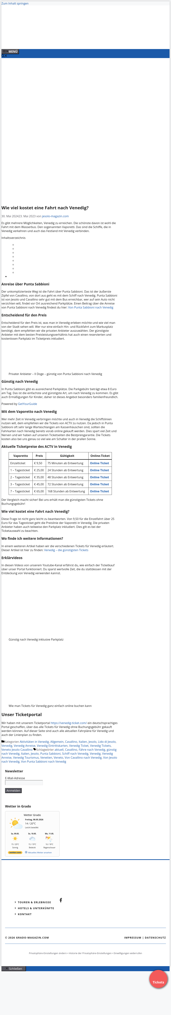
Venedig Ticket (79, 746)
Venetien (46, 758)
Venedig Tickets (100, 746)
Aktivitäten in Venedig (34, 742)
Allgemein (57, 742)
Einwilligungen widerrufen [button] (128, 953)
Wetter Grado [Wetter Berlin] (32, 815)
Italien (83, 742)
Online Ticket (99, 491)
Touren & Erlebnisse (34, 902)
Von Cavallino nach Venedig (83, 758)
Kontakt (25, 914)
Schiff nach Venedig (75, 754)
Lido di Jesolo (107, 742)
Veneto (58, 758)
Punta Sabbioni (50, 754)
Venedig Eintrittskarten (52, 746)
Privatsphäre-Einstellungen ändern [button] (48, 953)
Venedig (6, 746)
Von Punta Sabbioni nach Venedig (90, 307)
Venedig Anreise (24, 746)
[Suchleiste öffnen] (4, 56)
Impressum (132, 937)
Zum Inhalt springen (14, 3)
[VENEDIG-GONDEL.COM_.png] (74, 42)
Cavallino (71, 742)
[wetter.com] (15, 853)
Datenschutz (155, 937)
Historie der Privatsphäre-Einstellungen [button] (90, 953)
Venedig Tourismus (26, 758)
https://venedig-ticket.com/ (69, 723)
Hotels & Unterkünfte (36, 908)
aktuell (59, 750)
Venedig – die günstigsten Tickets (66, 550)
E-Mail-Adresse (15, 778)
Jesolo (93, 742)
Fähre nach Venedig (92, 750)
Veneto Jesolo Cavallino (17, 750)
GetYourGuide (27, 404)
